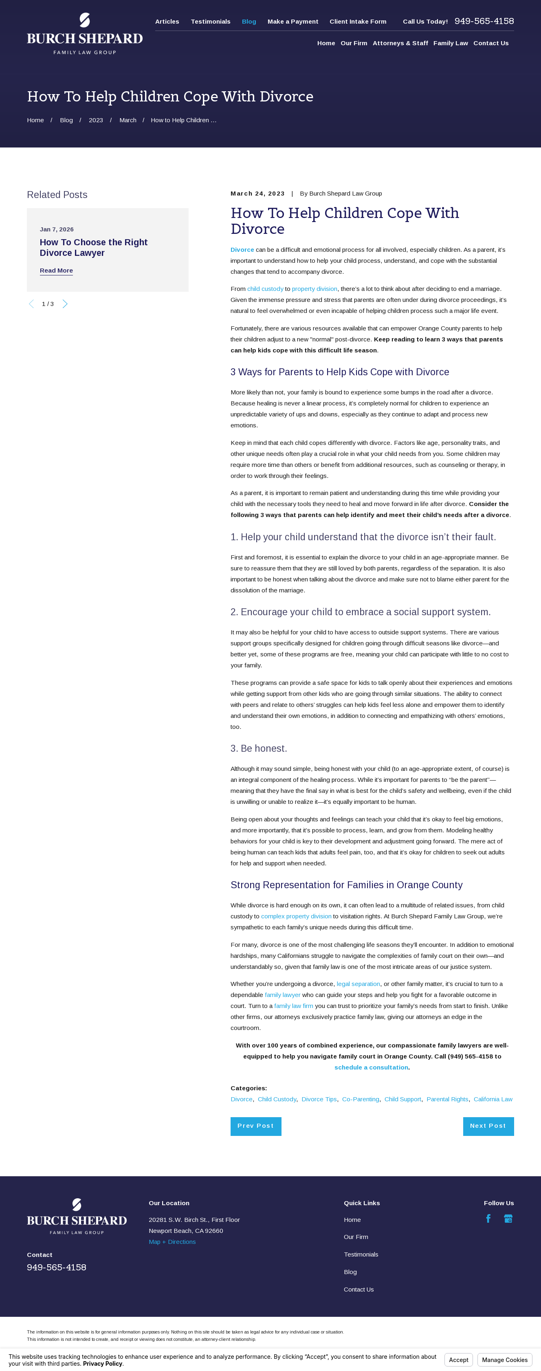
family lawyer (283, 994)
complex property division (296, 916)
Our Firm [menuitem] (354, 43)
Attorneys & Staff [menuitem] (400, 43)
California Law (493, 1099)
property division (314, 288)
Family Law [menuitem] (450, 43)
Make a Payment (293, 21)
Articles (167, 21)
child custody (265, 288)
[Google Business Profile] (508, 1218)
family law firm (293, 1005)
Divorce (242, 1099)
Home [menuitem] (326, 43)
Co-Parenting (360, 1099)
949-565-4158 (484, 21)
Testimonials (211, 21)
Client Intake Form (358, 21)
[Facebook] (488, 1218)
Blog (249, 21)
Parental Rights (447, 1099)
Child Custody (277, 1099)
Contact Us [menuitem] (491, 43)
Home (352, 1219)
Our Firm (356, 1236)
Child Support (403, 1099)
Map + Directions (172, 1241)
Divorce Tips (319, 1099)
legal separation (358, 983)
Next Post (488, 1125)
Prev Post (256, 1125)
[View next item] (65, 303)
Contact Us (359, 1289)
